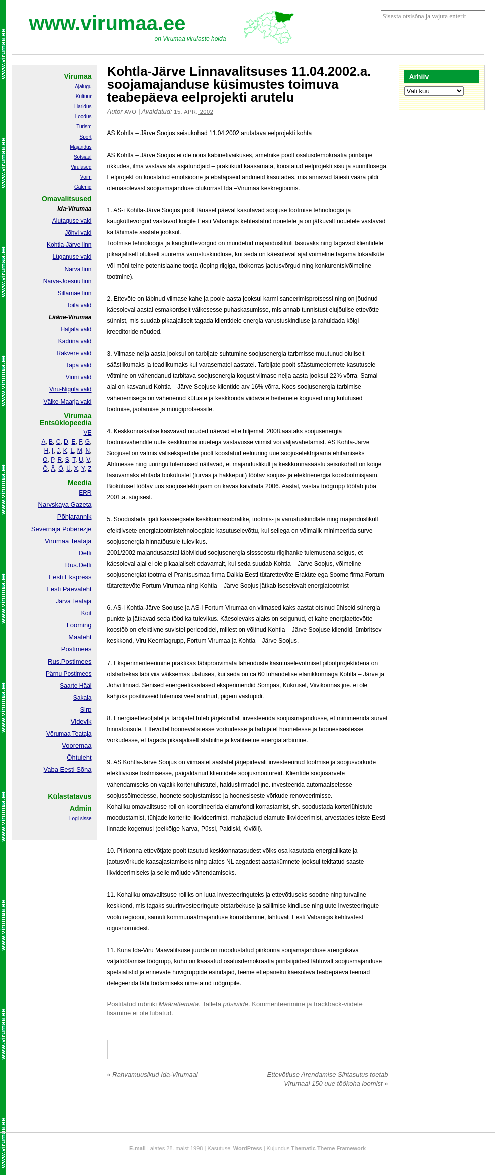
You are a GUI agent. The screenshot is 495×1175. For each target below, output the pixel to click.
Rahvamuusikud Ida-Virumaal (152, 1074)
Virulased (81, 167)
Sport (86, 137)
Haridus (82, 106)
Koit (86, 613)
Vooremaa (76, 745)
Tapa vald (78, 365)
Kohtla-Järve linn (69, 244)
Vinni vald (79, 377)
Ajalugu (83, 86)
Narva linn (77, 269)
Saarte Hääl (75, 685)
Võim (86, 177)
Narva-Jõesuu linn (67, 281)
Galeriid (82, 187)
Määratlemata (179, 1004)
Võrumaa (58, 733)
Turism (83, 126)
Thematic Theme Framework (328, 1148)
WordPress (247, 1148)
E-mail (137, 1148)
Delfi (84, 553)
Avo (130, 112)
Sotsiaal (83, 157)
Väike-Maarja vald (67, 401)
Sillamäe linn (74, 293)
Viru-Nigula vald (70, 389)
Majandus (80, 147)
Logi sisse (80, 818)
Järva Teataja (73, 601)
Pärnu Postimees (68, 673)
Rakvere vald (73, 353)
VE (87, 432)
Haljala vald (75, 329)
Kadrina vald (75, 341)
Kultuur (84, 96)
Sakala (82, 697)
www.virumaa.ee (107, 23)
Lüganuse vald (71, 256)
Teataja (81, 733)
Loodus (83, 116)
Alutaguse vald (72, 220)
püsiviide (236, 1004)
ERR (85, 492)
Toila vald (78, 305)
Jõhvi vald (78, 232)
